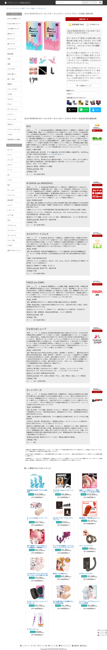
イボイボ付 (11, 69)
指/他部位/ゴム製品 (13, 139)
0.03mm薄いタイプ (13, 24)
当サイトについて (65, 646)
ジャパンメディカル (13, 129)
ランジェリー (11, 230)
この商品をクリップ (83, 86)
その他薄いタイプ (13, 29)
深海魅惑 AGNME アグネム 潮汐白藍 (37, 491)
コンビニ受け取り (52, 154)
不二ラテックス (12, 109)
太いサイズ (11, 39)
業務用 (9, 84)
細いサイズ (11, 44)
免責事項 (75, 646)
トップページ (24, 646)
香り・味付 (11, 79)
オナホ (9, 165)
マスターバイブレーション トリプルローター (37, 602)
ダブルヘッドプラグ (85, 573)
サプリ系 (10, 215)
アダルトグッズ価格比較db (17, 2)
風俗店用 (10, 200)
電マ (8, 185)
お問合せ (83, 646)
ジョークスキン (12, 89)
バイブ (9, 155)
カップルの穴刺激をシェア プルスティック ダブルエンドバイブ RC (63, 547)
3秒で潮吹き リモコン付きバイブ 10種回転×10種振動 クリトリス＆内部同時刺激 (37, 547)
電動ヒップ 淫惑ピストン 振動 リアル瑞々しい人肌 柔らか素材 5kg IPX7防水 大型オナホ (89, 491)
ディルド (10, 160)
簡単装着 (10, 54)
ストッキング (11, 235)
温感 (8, 64)
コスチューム (11, 225)
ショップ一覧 (52, 646)
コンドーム (11, 195)
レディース (11, 210)
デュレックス (11, 119)
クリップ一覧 (42, 646)
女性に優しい (11, 74)
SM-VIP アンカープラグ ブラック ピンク (63, 519)
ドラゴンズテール (33, 629)
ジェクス (10, 114)
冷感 (8, 59)
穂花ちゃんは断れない (60, 573)
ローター (10, 150)
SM (8, 175)
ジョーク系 (11, 240)
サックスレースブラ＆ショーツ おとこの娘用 (89, 602)
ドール (9, 170)
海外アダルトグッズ (14, 250)
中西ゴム (10, 124)
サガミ (9, 104)
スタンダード (11, 49)
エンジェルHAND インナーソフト (37, 519)
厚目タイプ (11, 34)
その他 (9, 94)
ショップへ (98, 130)
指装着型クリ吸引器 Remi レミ (89, 518)
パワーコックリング (85, 546)
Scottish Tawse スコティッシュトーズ (63, 491)
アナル (9, 180)
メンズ (9, 205)
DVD (8, 220)
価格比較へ (83, 19)
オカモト (10, 99)
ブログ (33, 646)
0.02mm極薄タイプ (13, 19)
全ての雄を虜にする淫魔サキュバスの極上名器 (63, 602)
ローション (11, 190)
